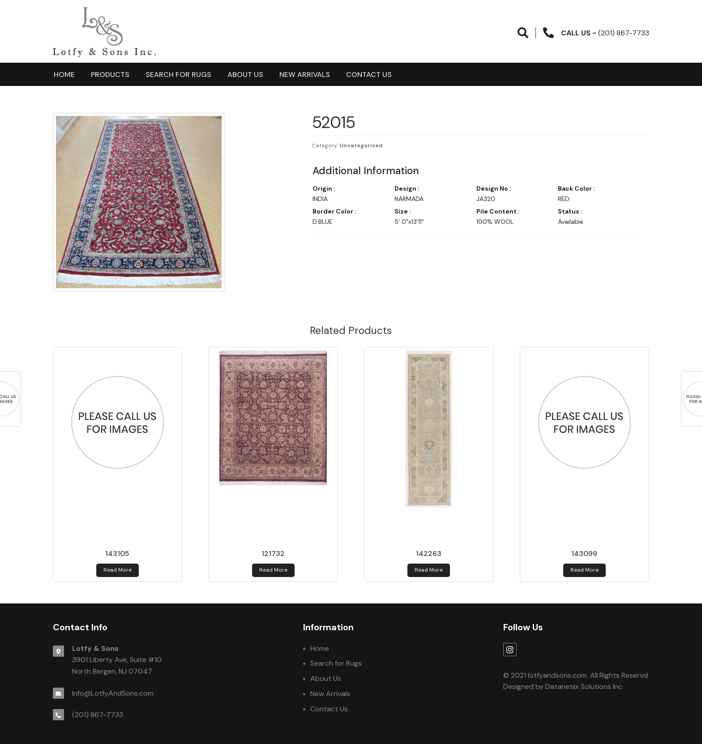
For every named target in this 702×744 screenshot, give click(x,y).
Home (64, 74)
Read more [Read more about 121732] (273, 569)
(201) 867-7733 (97, 714)
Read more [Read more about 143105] (117, 569)
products (110, 74)
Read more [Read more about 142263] (429, 569)
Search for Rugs (178, 74)
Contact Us (369, 74)
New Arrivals (304, 74)
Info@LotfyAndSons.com (113, 693)
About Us (245, 74)
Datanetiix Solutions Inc (583, 686)
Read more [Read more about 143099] (584, 569)
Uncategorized (361, 145)
